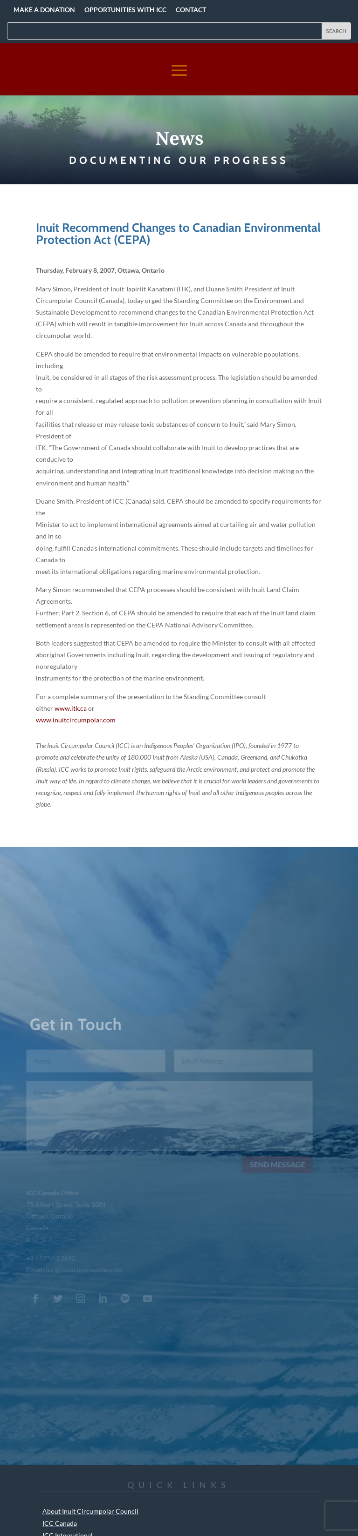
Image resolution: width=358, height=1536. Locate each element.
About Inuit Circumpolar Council (90, 1511)
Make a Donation (44, 9)
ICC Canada (59, 1523)
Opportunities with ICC (125, 9)
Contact (191, 9)
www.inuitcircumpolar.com (76, 720)
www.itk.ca (71, 708)
